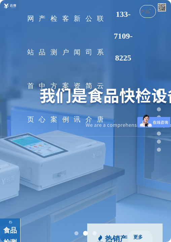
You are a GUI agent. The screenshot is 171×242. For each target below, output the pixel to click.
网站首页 (30, 69)
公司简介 (89, 69)
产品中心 (42, 69)
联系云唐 (100, 69)
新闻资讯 (77, 69)
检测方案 (53, 69)
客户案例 (65, 69)
